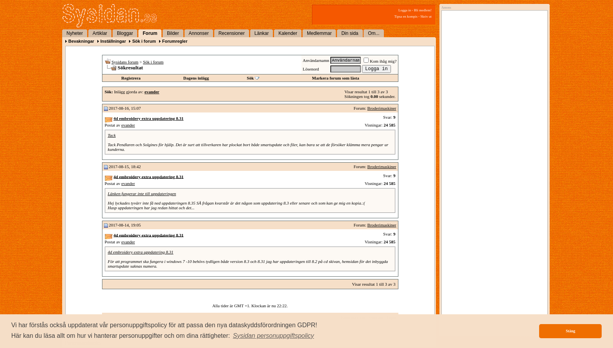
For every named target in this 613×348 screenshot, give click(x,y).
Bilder (173, 33)
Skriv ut (426, 16)
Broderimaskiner (381, 108)
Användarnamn (316, 60)
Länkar (262, 33)
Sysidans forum (124, 62)
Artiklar (100, 33)
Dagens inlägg (196, 78)
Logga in (404, 10)
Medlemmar (319, 33)
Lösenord (311, 69)
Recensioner (232, 33)
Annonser (199, 33)
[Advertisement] (493, 92)
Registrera (130, 78)
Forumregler (175, 41)
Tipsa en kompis (406, 16)
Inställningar (113, 41)
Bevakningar (81, 41)
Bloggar (125, 33)
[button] (273, 336)
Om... (373, 33)
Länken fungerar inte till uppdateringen (142, 193)
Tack (112, 135)
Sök (250, 78)
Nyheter (74, 33)
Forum (150, 33)
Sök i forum (144, 41)
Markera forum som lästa (335, 78)
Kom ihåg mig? (380, 61)
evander (128, 125)
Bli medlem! (423, 10)
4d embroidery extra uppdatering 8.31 (141, 252)
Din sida (349, 33)
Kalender (287, 33)
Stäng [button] (570, 331)
